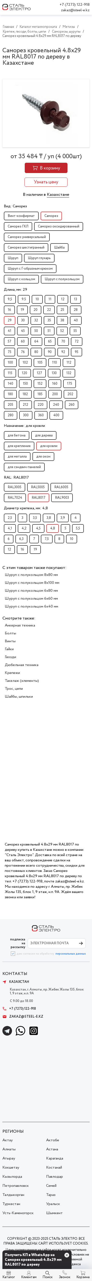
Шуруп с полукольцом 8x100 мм (32, 582)
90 (50, 352)
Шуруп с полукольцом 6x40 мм (31, 606)
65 (50, 341)
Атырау (8, 1158)
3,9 (63, 518)
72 (77, 341)
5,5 (78, 528)
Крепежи (12, 673)
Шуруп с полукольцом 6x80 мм (31, 590)
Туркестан (11, 1204)
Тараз (50, 1195)
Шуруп (13, 258)
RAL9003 (62, 497)
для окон (43, 456)
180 (10, 394)
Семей (51, 1185)
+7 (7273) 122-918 (75, 4)
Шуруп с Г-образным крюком (30, 268)
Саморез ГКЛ (18, 226)
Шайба (59, 247)
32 (36, 320)
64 (36, 341)
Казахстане (58, 194)
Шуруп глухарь (39, 258)
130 (54, 373)
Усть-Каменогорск (18, 1213)
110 (54, 362)
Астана (52, 1149)
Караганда (54, 1158)
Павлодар (54, 1176)
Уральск (53, 1204)
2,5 (10, 518)
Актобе (52, 1140)
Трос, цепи (14, 688)
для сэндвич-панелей (24, 467)
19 (22, 309)
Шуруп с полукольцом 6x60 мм (31, 598)
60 (23, 341)
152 (40, 383)
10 (37, 299)
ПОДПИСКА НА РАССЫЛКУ (17, 943)
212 (25, 404)
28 (76, 309)
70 (63, 341)
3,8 (49, 518)
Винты (10, 641)
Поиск (48, 1277)
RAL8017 (38, 497)
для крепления (19, 446)
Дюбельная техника (21, 665)
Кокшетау (10, 1167)
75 (9, 352)
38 (62, 320)
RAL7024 (15, 497)
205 (10, 404)
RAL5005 (38, 487)
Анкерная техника (20, 625)
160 (54, 383)
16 (9, 309)
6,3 (21, 539)
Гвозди (10, 657)
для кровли (48, 446)
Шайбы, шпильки (19, 696)
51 (49, 331)
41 (9, 331)
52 (62, 331)
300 (26, 415)
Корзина (83, 1277)
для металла (17, 456)
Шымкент (54, 1213)
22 (49, 309)
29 (10, 320)
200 (55, 394)
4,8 (52, 528)
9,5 (10, 299)
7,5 (47, 539)
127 (39, 373)
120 (24, 373)
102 (25, 362)
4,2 (24, 528)
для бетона (16, 435)
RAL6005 (61, 487)
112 (69, 362)
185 (40, 394)
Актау (7, 1140)
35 (49, 320)
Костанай (54, 1167)
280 (10, 415)
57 (9, 341)
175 (69, 383)
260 (71, 404)
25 (62, 309)
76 (23, 352)
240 (56, 404)
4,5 (38, 528)
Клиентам (29, 1277)
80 (36, 352)
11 (50, 299)
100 (10, 362)
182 (25, 394)
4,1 (10, 528)
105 (40, 362)
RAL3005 (14, 487)
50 (36, 331)
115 (10, 373)
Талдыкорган (13, 1195)
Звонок (64, 1277)
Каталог (8, 1277)
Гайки (9, 649)
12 (62, 299)
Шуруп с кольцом (21, 279)
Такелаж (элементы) (22, 681)
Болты (10, 633)
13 (75, 299)
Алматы (9, 1149)
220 (40, 404)
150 (25, 383)
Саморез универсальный (27, 237)
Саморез (51, 216)
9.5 (24, 299)
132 (68, 373)
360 (41, 415)
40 (76, 320)
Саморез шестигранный (26, 247)
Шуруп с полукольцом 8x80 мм (31, 575)
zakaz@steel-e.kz (75, 10)
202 (70, 394)
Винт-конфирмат (21, 216)
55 (75, 331)
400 (56, 415)
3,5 (35, 518)
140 (10, 383)
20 (35, 309)
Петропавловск (15, 1185)
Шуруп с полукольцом (62, 279)
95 (76, 352)
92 (63, 352)
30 (23, 320)
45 (23, 331)
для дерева (44, 435)
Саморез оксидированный (58, 226)
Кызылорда (12, 1176)
